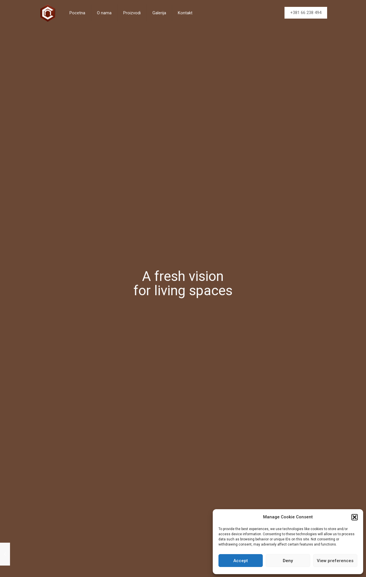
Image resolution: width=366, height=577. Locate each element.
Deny (288, 560)
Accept (240, 560)
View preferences (335, 560)
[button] (354, 517)
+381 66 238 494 (305, 12)
